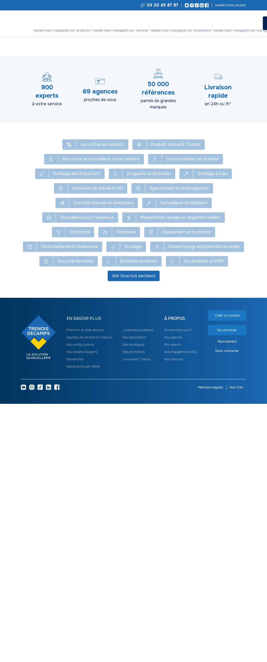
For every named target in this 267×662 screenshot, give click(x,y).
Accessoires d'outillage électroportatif (118, 44)
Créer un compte (198, 112)
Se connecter (227, 111)
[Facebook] (206, 5)
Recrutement (227, 601)
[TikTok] (196, 5)
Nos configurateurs (150, 30)
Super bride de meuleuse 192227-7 (210, 173)
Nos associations (134, 595)
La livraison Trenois (136, 617)
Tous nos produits (34, 44)
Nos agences (173, 595)
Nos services (97, 30)
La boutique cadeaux (138, 588)
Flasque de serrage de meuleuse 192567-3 (129, 175)
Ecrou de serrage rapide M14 (135, 238)
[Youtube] (186, 5)
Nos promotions (122, 30)
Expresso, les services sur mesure (89, 595)
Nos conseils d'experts (81, 610)
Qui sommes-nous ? (178, 588)
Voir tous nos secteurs (133, 535)
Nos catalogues (133, 603)
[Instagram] (191, 5)
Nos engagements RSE (180, 610)
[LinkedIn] (201, 5)
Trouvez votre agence (230, 5)
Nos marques (173, 617)
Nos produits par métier (83, 625)
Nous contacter (227, 610)
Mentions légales (210, 646)
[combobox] (229, 88)
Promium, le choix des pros (85, 588)
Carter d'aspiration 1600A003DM (135, 298)
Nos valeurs (172, 603)
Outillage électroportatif (69, 44)
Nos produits (76, 30)
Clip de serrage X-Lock (210, 238)
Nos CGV (236, 646)
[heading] (57, 102)
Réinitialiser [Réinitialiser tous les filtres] (79, 89)
